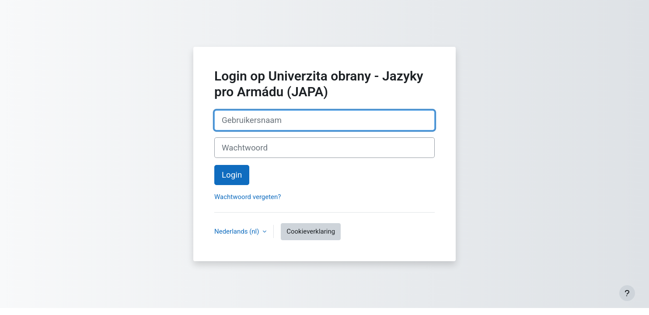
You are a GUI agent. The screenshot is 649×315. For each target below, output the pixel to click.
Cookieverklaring (310, 231)
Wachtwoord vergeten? (247, 197)
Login (232, 175)
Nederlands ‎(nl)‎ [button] (237, 231)
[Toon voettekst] (627, 293)
